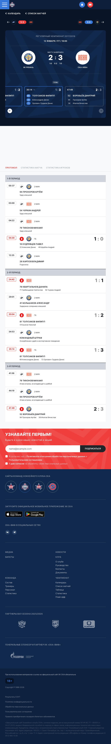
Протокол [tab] (11, 168)
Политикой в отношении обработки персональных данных (55, 456)
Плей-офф (60, 597)
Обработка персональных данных (19, 707)
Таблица (60, 589)
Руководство (62, 565)
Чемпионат (62, 578)
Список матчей (35, 13)
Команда (10, 578)
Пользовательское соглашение (18, 712)
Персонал (10, 589)
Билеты (9, 557)
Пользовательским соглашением (25, 460)
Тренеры (9, 586)
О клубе (59, 561)
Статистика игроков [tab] (58, 168)
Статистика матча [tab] (31, 168)
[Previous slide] (10, 111)
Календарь (12, 13)
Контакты (60, 569)
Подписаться (93, 448)
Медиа (9, 552)
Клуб (58, 557)
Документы (61, 572)
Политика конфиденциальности (18, 702)
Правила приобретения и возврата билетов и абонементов (30, 716)
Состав (8, 582)
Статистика (10, 593)
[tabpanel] (55, 298)
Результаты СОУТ (12, 697)
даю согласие (17, 463)
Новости (61, 552)
